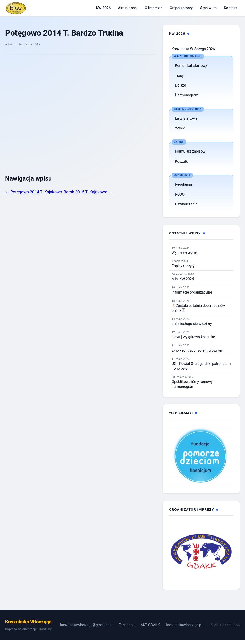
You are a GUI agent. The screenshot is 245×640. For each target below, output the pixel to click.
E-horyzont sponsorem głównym (197, 350)
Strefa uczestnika (188, 109)
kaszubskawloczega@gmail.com (86, 625)
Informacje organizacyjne (192, 292)
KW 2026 (103, 8)
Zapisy (179, 141)
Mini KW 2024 (183, 279)
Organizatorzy (181, 8)
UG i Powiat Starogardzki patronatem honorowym (201, 366)
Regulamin (183, 184)
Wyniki (180, 128)
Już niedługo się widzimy (192, 324)
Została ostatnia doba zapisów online (198, 308)
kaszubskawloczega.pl (184, 625)
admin (9, 44)
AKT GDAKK (150, 625)
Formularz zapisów (190, 151)
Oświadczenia (186, 204)
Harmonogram (186, 95)
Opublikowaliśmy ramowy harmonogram (192, 384)
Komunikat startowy (191, 65)
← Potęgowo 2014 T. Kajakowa (33, 192)
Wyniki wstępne (184, 252)
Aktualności (127, 8)
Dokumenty (182, 175)
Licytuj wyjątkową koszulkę (193, 337)
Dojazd (180, 85)
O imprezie (153, 8)
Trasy (179, 75)
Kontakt (230, 8)
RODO (180, 194)
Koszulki (181, 161)
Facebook (127, 625)
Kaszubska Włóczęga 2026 (193, 49)
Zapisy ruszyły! (183, 266)
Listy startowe (186, 118)
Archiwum (208, 8)
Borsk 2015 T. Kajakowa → (88, 192)
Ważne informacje (188, 56)
